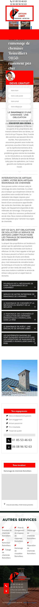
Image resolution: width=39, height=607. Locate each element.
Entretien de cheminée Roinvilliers (7, 532)
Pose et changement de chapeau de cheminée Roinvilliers (19, 534)
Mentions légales (29, 602)
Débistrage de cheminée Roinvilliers (31, 533)
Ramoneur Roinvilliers (6, 543)
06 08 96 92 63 (18, 4)
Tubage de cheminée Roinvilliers (6, 554)
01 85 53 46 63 (18, 1)
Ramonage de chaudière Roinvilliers (19, 551)
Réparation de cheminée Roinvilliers (31, 548)
